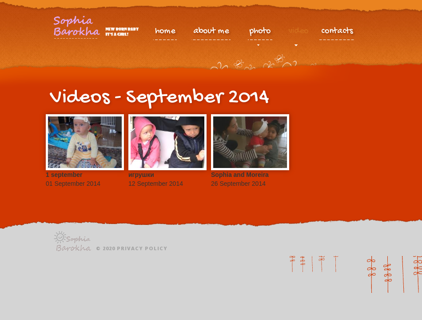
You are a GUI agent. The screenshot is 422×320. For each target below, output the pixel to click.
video (298, 33)
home (165, 31)
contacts (337, 31)
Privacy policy (142, 248)
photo (260, 33)
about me (211, 31)
